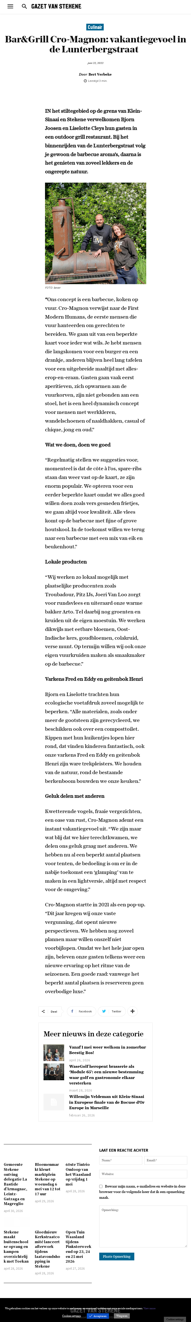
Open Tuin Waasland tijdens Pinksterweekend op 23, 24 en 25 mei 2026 (78, 1246)
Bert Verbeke (100, 74)
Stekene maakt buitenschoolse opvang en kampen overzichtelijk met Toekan (16, 1246)
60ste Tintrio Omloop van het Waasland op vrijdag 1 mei (78, 1174)
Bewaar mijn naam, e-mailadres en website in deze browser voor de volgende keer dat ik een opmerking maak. (142, 1192)
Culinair (95, 27)
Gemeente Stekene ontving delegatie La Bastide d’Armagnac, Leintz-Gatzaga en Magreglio (15, 1184)
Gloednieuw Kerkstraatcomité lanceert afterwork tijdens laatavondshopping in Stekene (47, 1249)
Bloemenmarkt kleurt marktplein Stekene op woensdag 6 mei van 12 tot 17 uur (47, 1179)
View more (149, 1308)
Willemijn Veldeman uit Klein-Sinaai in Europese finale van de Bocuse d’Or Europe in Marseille (106, 1102)
